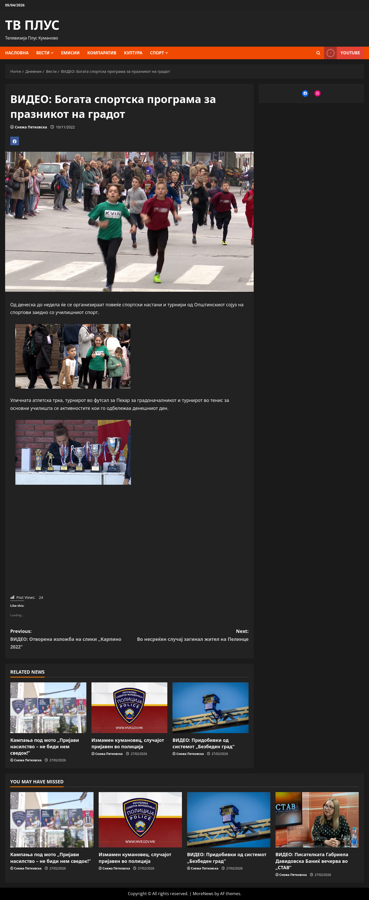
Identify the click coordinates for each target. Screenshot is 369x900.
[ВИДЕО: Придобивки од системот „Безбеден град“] (210, 707)
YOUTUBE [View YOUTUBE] (342, 53)
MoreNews (203, 893)
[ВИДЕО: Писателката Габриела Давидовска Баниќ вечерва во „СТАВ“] (317, 820)
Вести (43, 53)
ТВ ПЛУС (32, 25)
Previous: (69, 639)
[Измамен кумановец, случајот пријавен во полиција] (129, 707)
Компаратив (101, 53)
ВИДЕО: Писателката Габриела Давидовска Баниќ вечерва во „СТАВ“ (311, 860)
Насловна (17, 53)
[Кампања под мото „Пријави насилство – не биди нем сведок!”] (48, 707)
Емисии (70, 53)
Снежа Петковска (31, 127)
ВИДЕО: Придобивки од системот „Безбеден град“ (203, 743)
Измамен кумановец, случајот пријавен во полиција (127, 743)
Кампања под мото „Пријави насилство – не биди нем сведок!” (44, 746)
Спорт (157, 53)
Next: (189, 635)
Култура (133, 53)
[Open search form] (318, 53)
